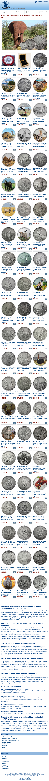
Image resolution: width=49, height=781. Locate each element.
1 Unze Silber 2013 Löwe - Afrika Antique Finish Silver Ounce (40, 542)
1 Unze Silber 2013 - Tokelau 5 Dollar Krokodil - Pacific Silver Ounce (40, 592)
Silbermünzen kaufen (13, 619)
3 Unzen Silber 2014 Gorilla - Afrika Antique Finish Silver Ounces (23, 393)
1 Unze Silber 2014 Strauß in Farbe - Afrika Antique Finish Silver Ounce (40, 368)
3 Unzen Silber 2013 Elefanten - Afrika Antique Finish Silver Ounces (8, 518)
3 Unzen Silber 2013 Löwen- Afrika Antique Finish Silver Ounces (7, 493)
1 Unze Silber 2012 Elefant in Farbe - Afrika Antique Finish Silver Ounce (8, 418)
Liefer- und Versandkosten (8, 737)
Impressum (4, 745)
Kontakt (3, 747)
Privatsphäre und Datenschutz (9, 738)
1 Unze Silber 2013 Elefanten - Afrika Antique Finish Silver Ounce (24, 418)
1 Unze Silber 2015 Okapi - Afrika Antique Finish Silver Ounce (24, 319)
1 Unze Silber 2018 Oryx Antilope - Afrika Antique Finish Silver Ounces (39, 194)
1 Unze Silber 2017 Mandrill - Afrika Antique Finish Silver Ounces (39, 219)
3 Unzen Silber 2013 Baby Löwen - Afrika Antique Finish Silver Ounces (8, 468)
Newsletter (4, 749)
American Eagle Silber (6, 677)
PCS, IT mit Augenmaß (26, 778)
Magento (29, 779)
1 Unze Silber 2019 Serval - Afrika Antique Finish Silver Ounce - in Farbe (40, 145)
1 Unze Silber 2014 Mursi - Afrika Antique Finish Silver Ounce (24, 368)
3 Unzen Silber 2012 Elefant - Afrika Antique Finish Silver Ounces (23, 567)
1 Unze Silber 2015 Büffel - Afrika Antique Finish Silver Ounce (8, 344)
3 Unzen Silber (10, 668)
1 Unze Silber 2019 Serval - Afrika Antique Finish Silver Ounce (24, 145)
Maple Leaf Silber (19, 676)
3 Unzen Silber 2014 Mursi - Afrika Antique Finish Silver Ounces (8, 393)
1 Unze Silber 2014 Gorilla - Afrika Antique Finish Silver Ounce (8, 368)
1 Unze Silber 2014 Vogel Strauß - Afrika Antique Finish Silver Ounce (39, 393)
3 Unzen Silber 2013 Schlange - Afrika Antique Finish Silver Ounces (40, 443)
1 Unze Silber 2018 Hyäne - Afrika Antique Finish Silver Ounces (24, 219)
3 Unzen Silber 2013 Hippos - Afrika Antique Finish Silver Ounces (39, 518)
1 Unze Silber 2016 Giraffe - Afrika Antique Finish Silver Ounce (40, 269)
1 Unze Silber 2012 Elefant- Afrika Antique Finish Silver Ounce (7, 567)
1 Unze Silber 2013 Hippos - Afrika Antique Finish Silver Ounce (24, 518)
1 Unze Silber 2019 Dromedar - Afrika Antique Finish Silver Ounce (24, 169)
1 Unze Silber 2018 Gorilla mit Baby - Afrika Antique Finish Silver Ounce (40, 169)
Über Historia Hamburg (7, 744)
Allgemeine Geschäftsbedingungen (10, 740)
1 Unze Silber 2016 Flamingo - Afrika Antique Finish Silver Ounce (24, 269)
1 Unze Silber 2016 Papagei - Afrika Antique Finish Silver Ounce (8, 294)
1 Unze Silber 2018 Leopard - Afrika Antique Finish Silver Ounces (23, 194)
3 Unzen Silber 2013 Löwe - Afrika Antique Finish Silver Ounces (24, 493)
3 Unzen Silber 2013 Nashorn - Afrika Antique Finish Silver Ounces (24, 468)
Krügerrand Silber (29, 676)
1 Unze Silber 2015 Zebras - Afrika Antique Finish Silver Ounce (24, 344)
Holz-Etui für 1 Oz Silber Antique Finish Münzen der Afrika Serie (23, 70)
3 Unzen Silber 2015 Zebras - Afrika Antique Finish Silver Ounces (23, 294)
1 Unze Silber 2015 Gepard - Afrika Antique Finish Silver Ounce (39, 319)
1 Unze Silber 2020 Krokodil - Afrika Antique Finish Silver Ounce (39, 70)
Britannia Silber (38, 676)
